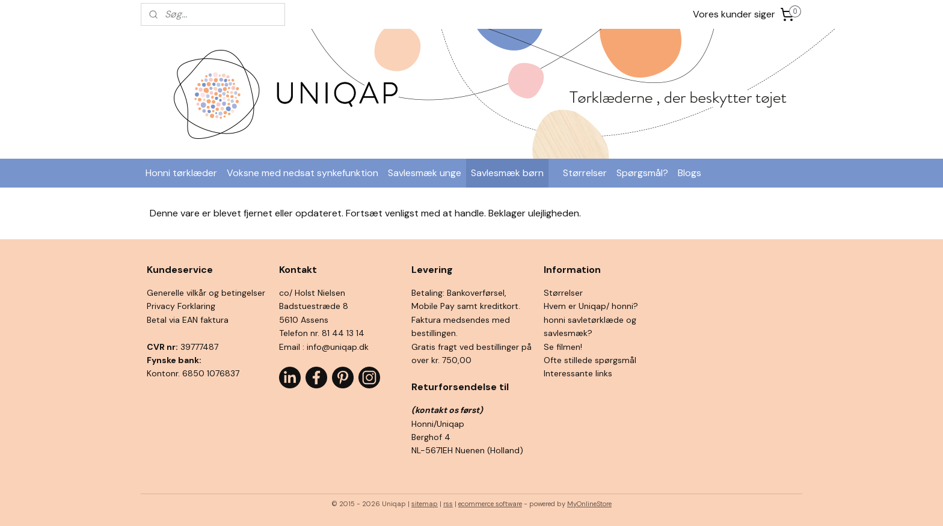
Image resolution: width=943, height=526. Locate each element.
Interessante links (578, 373)
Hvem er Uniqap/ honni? (591, 306)
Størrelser (585, 173)
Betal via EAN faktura (188, 319)
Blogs (689, 173)
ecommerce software (490, 504)
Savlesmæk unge (424, 173)
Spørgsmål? (642, 173)
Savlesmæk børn (507, 173)
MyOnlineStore (589, 504)
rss (448, 504)
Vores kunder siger (734, 14)
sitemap (424, 504)
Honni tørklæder (181, 173)
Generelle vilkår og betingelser (206, 292)
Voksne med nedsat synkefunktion (302, 173)
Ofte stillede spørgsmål (590, 360)
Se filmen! (563, 346)
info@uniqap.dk (338, 346)
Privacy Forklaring (181, 306)
